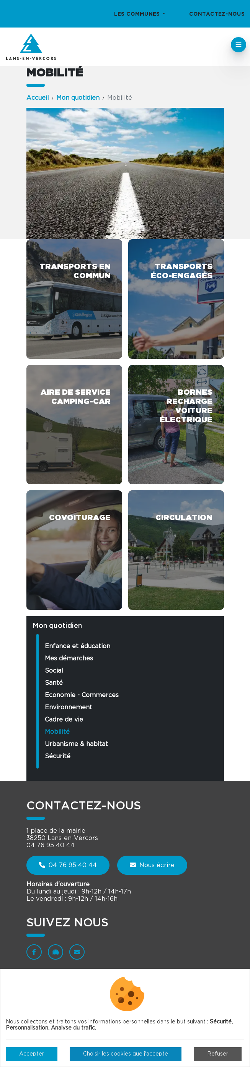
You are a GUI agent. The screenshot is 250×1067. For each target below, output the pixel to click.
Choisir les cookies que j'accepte (125, 1054)
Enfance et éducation (77, 646)
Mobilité (57, 732)
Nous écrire (152, 865)
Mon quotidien (78, 98)
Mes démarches (69, 658)
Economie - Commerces (82, 695)
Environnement (68, 707)
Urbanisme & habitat (76, 744)
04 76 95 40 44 (68, 865)
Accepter (31, 1054)
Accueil (37, 98)
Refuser (217, 1054)
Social (54, 671)
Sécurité (57, 756)
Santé (54, 683)
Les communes (138, 14)
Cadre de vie (64, 720)
